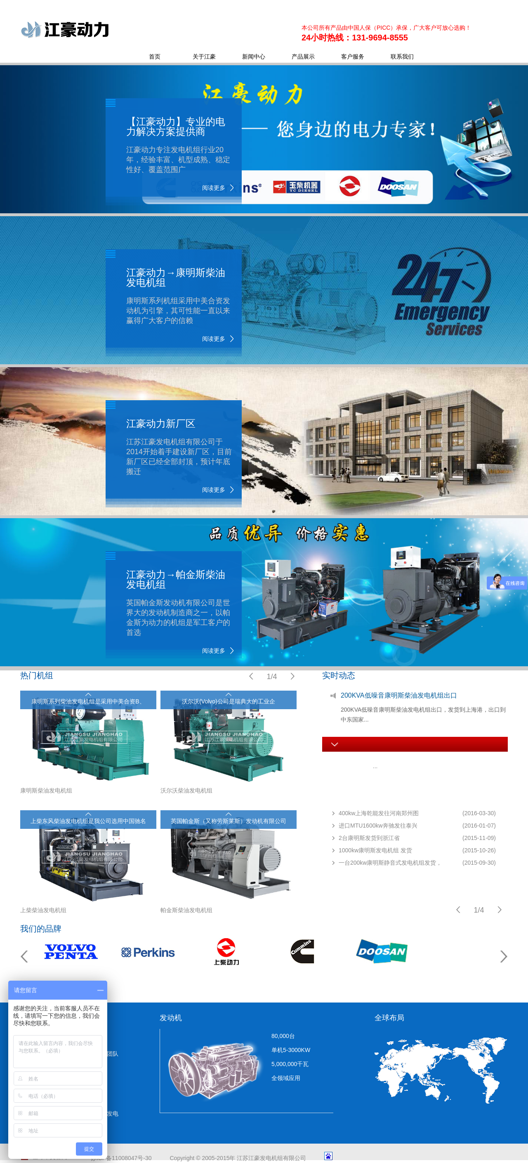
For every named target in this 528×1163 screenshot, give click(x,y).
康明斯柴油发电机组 (46, 790)
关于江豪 (204, 56)
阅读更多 (213, 187)
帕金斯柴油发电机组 (186, 910)
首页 (154, 56)
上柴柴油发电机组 (43, 910)
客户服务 (352, 56)
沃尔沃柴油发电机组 (186, 790)
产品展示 (303, 56)
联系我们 (402, 56)
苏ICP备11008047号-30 (121, 1158)
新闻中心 (253, 56)
